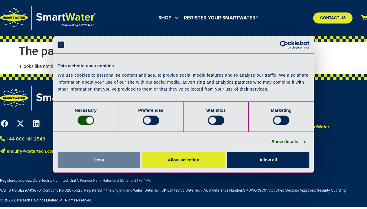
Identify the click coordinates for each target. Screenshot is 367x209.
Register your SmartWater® (221, 17)
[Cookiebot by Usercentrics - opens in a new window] (284, 44)
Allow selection (183, 159)
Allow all (268, 159)
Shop (168, 18)
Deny (98, 159)
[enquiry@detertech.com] (2, 150)
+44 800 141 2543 (26, 139)
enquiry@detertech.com (31, 151)
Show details (284, 141)
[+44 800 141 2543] (2, 138)
